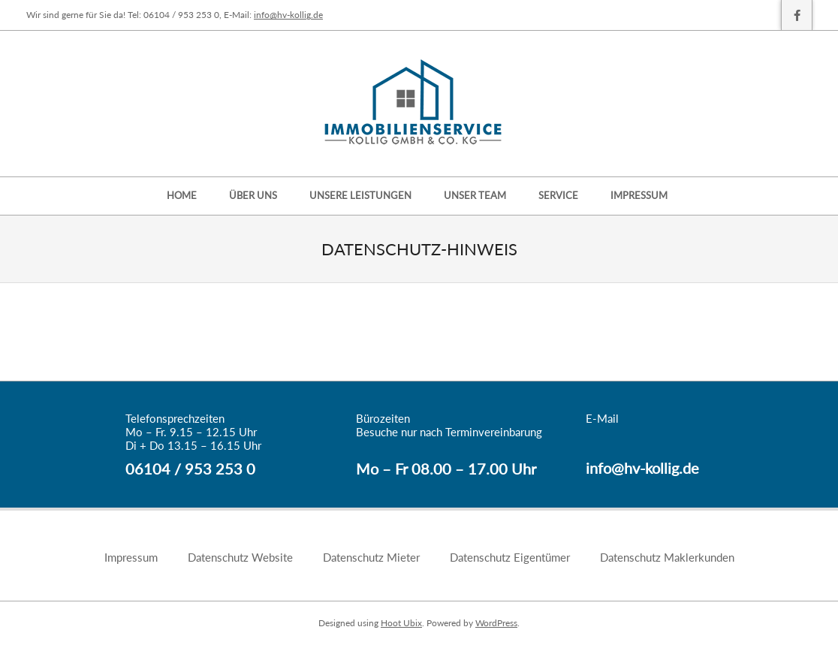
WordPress (496, 622)
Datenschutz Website (240, 557)
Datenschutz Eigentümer (510, 557)
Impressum (131, 557)
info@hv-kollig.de (288, 14)
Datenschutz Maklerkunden (667, 557)
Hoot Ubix (401, 622)
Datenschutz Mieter (371, 557)
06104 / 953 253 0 (190, 469)
